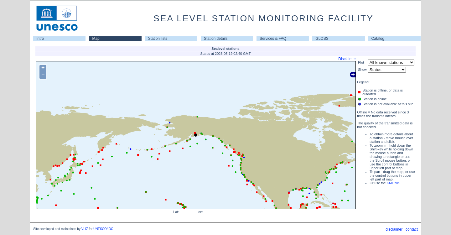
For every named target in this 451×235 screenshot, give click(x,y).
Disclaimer (347, 59)
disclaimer (394, 229)
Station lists (157, 38)
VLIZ (84, 229)
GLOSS (321, 38)
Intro (40, 38)
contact (412, 229)
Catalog (377, 38)
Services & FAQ (273, 38)
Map (95, 38)
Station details (215, 38)
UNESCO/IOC (103, 229)
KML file (393, 183)
